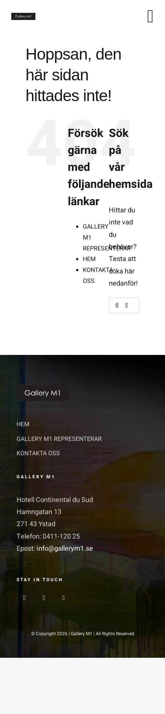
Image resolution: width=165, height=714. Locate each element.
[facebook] (24, 598)
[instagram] (44, 598)
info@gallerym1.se (65, 549)
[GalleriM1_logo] (23, 16)
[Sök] (117, 305)
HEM (89, 259)
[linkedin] (64, 598)
